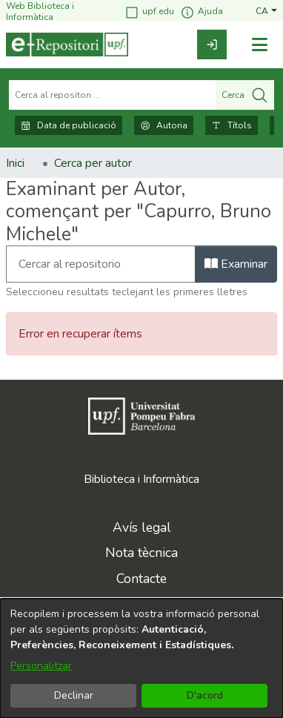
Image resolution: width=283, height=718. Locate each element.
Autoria (163, 125)
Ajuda (201, 12)
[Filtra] (101, 264)
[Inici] (67, 44)
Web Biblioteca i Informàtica (40, 11)
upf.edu (149, 12)
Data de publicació (68, 125)
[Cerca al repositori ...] (112, 95)
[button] (266, 11)
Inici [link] (15, 163)
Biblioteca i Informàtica (141, 479)
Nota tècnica (141, 552)
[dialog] (141, 658)
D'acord (205, 695)
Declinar (73, 695)
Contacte (141, 578)
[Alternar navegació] (259, 45)
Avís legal (142, 527)
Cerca (245, 95)
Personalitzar (41, 666)
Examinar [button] (235, 264)
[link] (212, 44)
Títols (231, 125)
